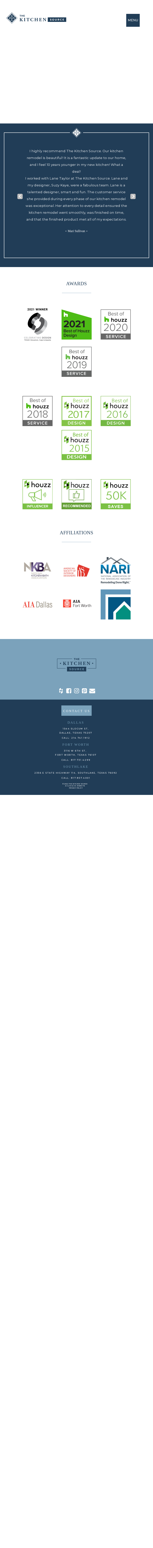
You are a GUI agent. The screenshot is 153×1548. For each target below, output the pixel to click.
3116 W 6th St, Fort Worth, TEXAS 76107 (75, 752)
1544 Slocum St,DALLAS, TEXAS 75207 (75, 730)
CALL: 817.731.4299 (75, 760)
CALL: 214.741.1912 (76, 737)
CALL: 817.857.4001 (75, 778)
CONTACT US (76, 711)
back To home (76, 100)
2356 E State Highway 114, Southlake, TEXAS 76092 (75, 772)
